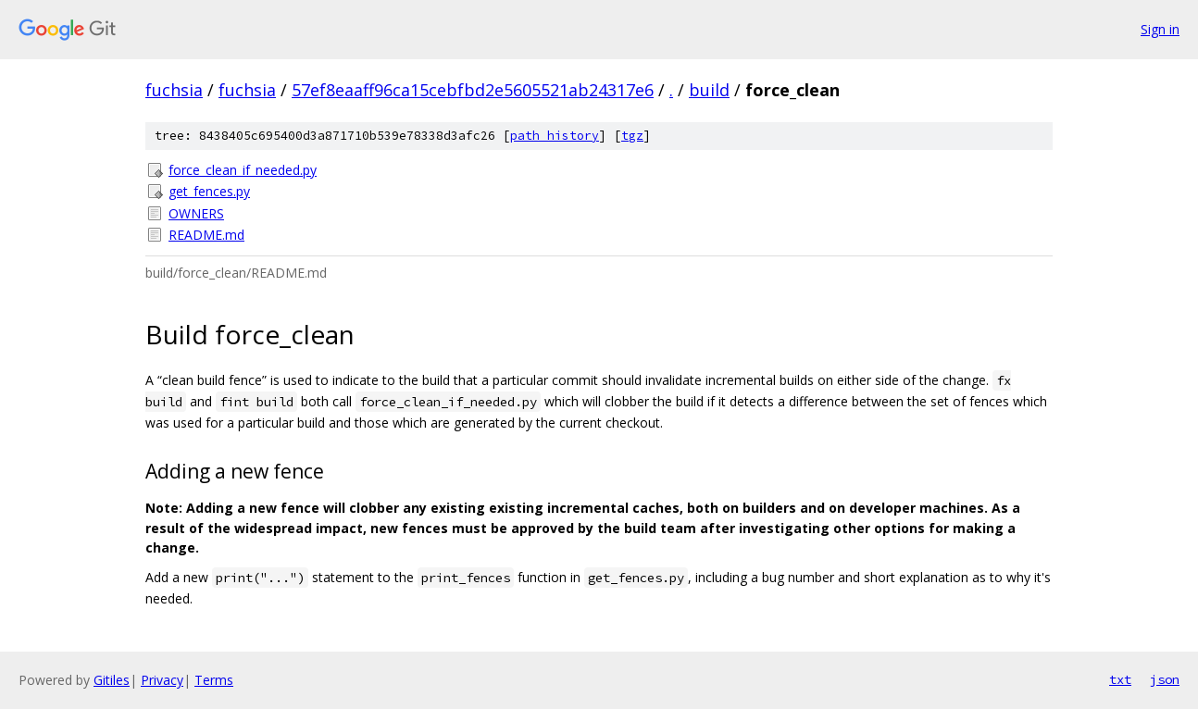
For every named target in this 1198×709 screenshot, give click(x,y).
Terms (213, 680)
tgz (632, 135)
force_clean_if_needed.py (242, 170)
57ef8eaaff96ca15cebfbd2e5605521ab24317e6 (473, 90)
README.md (206, 234)
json (1164, 679)
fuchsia (174, 90)
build (709, 90)
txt (1120, 679)
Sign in (1160, 29)
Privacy (162, 680)
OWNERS (196, 213)
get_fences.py (209, 191)
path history (554, 135)
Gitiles (112, 680)
